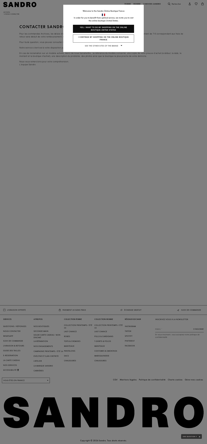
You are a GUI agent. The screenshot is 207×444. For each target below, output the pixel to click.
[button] (200, 436)
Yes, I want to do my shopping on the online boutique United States (103, 29)
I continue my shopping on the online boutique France (103, 38)
